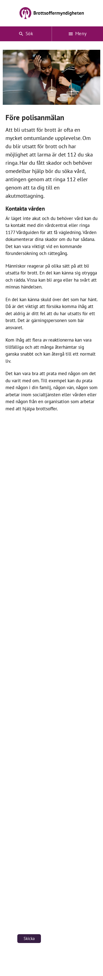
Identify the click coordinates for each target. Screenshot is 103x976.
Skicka (29, 938)
